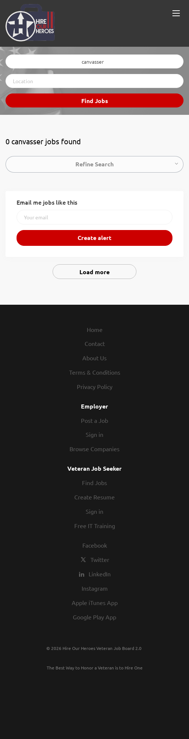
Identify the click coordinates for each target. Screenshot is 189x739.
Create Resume (94, 497)
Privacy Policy (95, 386)
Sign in (94, 434)
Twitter (99, 559)
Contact (95, 343)
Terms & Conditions (94, 372)
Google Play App (94, 616)
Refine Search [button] (94, 164)
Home (95, 329)
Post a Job (94, 420)
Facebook (94, 545)
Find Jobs (94, 101)
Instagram (95, 588)
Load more (94, 272)
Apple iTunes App (95, 602)
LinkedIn (100, 573)
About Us (94, 357)
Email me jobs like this (47, 202)
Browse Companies (94, 448)
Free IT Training (94, 525)
